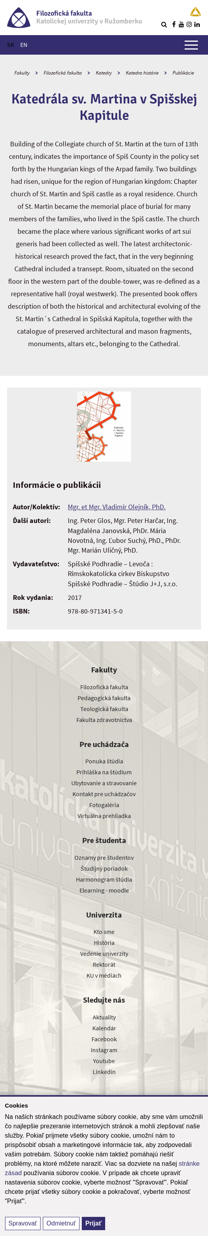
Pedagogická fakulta (104, 698)
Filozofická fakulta (63, 72)
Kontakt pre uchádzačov (104, 794)
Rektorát (104, 964)
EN (23, 44)
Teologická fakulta (104, 709)
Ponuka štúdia (104, 761)
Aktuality (104, 1017)
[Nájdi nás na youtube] (181, 24)
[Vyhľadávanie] (164, 24)
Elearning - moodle (104, 890)
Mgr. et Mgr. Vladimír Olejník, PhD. (117, 506)
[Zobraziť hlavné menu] (191, 45)
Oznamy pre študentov (104, 857)
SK (10, 44)
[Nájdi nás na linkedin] (197, 24)
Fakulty (22, 72)
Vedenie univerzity (104, 953)
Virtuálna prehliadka (104, 816)
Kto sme (104, 931)
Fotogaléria (104, 805)
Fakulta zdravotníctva (104, 720)
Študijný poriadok (104, 868)
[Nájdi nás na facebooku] (174, 24)
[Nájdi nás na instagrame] (189, 24)
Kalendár (104, 1028)
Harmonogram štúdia (104, 879)
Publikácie (183, 72)
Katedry (104, 72)
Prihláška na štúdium (104, 772)
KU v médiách (104, 975)
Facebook (104, 1039)
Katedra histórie (142, 72)
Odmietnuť (61, 1223)
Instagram (104, 1050)
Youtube (104, 1061)
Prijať (93, 1223)
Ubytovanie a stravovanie (104, 783)
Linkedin (104, 1072)
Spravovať (23, 1223)
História (104, 942)
